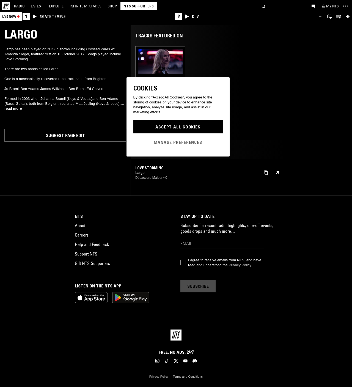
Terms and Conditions (188, 376)
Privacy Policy (240, 265)
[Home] (6, 6)
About (80, 225)
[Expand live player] (320, 16)
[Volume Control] (347, 16)
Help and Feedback (92, 244)
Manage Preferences (178, 142)
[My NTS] (329, 6)
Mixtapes (85, 6)
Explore (56, 6)
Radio (19, 6)
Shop (112, 6)
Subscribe (198, 286)
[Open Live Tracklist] (338, 16)
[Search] (263, 5)
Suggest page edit (65, 135)
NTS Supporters (138, 6)
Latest (37, 6)
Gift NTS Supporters (92, 263)
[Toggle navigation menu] (345, 6)
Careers (82, 235)
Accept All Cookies (177, 127)
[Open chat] (313, 6)
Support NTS (86, 254)
